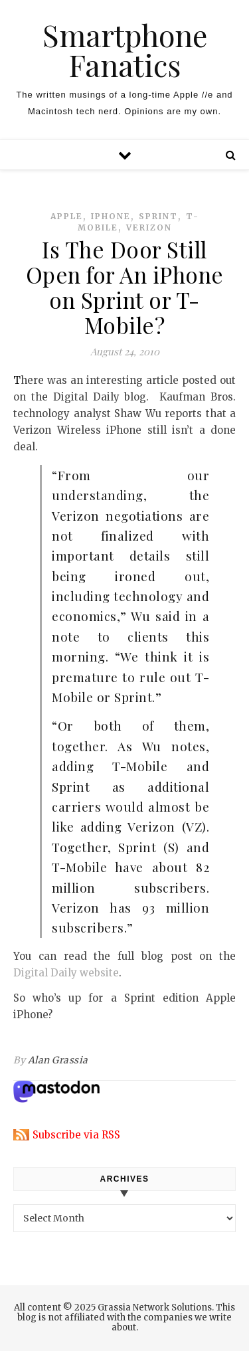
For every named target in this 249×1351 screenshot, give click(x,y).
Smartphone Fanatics (124, 50)
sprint (158, 216)
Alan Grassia (58, 1060)
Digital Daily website (66, 972)
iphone (111, 216)
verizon (149, 227)
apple (66, 216)
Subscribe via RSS (76, 1134)
